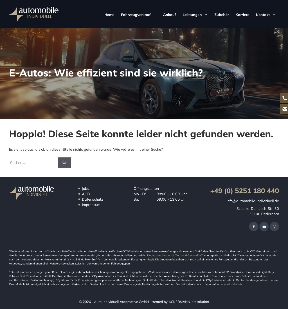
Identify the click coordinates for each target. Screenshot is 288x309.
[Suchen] (64, 162)
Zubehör (221, 14)
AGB (86, 194)
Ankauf (169, 14)
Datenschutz (92, 199)
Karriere (242, 14)
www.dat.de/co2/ (231, 284)
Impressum (91, 204)
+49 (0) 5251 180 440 (244, 190)
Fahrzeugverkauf (140, 14)
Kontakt (267, 14)
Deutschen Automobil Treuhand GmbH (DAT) (175, 255)
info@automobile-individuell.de (253, 201)
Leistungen (197, 14)
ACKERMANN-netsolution (188, 302)
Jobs (85, 188)
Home (109, 14)
